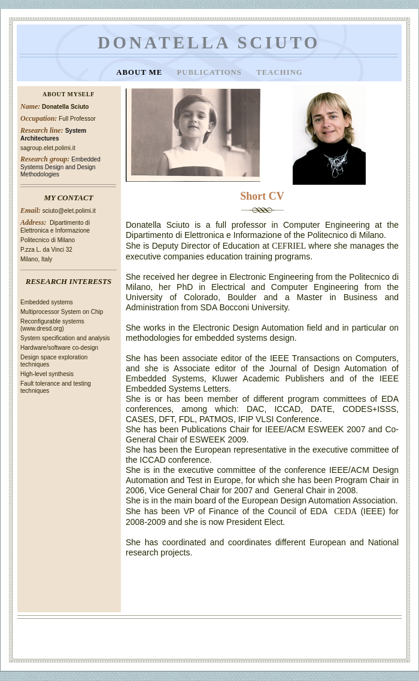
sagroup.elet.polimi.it (47, 148)
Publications (210, 72)
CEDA (345, 511)
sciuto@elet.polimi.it (69, 210)
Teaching (279, 72)
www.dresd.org (42, 328)
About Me (140, 72)
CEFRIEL (289, 246)
